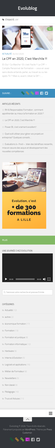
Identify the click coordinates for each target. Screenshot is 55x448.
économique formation (15, 323)
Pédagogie (10, 391)
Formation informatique (16, 344)
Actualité (7, 54)
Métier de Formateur (14, 371)
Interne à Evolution (13, 357)
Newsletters (10, 378)
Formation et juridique (15, 337)
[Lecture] (6, 279)
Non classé (10, 385)
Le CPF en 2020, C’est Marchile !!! (24, 59)
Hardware (9, 351)
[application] (27, 267)
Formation (9, 330)
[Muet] (44, 279)
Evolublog (27, 8)
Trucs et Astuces (12, 398)
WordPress (30, 429)
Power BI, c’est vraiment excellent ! (21, 127)
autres (8, 317)
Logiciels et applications (15, 364)
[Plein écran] (49, 279)
